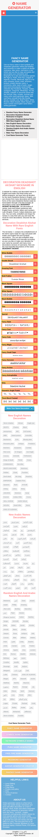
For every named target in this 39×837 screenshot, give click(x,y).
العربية (24, 832)
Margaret (6, 670)
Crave (29, 460)
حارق (33, 580)
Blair (14, 637)
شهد (15, 658)
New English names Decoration (18, 123)
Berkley (17, 609)
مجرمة (25, 563)
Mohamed (16, 711)
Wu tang (18, 476)
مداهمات (6, 580)
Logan (5, 703)
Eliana (14, 691)
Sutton (21, 617)
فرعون (14, 534)
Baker (13, 625)
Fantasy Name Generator (19, 772)
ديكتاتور (17, 555)
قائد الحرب (27, 575)
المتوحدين (26, 547)
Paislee (32, 646)
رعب (22, 584)
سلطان (5, 551)
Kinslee (31, 625)
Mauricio (26, 683)
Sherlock (18, 493)
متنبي (5, 534)
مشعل (17, 575)
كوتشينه (6, 547)
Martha (16, 683)
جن (4, 567)
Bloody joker (27, 439)
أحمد (17, 543)
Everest (6, 497)
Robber (6, 472)
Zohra (14, 489)
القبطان (16, 580)
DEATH (6, 427)
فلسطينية (16, 551)
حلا (12, 538)
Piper (13, 613)
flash (15, 485)
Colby (22, 642)
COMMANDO (8, 464)
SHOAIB (16, 456)
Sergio (5, 621)
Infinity (5, 489)
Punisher (25, 472)
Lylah (13, 642)
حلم (26, 588)
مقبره (16, 526)
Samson (31, 691)
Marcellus (28, 609)
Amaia (23, 629)
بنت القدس (7, 555)
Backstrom (7, 439)
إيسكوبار (6, 530)
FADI (5, 642)
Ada (33, 633)
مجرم (30, 534)
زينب (5, 571)
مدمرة (17, 563)
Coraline (6, 662)
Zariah (22, 625)
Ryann (15, 687)
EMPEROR (7, 480)
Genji (27, 493)
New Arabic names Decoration (18, 126)
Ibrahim (30, 642)
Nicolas (25, 621)
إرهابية (24, 559)
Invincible (28, 435)
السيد (33, 588)
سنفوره (6, 687)
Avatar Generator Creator (19, 766)
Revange (6, 666)
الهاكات (15, 547)
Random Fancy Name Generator (19, 112)
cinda (5, 646)
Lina (13, 695)
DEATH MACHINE (9, 468)
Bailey (14, 707)
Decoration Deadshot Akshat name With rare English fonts (20, 120)
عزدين (5, 707)
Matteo (32, 637)
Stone (28, 505)
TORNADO (27, 456)
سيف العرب (7, 588)
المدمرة (6, 559)
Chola (15, 472)
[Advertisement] (19, 36)
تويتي (12, 567)
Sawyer (6, 633)
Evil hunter (27, 431)
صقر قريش (15, 522)
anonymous (7, 431)
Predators (31, 443)
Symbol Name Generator (19, 735)
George (24, 687)
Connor (6, 637)
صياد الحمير (28, 543)
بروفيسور (31, 571)
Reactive (29, 476)
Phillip (14, 605)
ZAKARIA (6, 493)
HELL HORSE (8, 501)
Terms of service (11, 793)
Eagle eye (30, 423)
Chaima (16, 427)
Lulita (5, 674)
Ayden (25, 662)
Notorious (24, 468)
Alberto (5, 711)
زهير (31, 707)
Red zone (6, 452)
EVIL (17, 439)
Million (12, 699)
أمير (16, 600)
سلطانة (20, 571)
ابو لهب (24, 526)
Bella (5, 625)
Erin (4, 654)
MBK (5, 435)
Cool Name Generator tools (17, 135)
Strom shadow (8, 423)
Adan (5, 691)
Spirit (22, 691)
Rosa (15, 633)
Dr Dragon (18, 452)
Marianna (6, 600)
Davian (21, 613)
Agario (15, 650)
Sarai (23, 600)
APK (14, 678)
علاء (22, 534)
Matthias (6, 683)
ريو (22, 530)
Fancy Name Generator (19, 728)
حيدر (4, 613)
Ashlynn (24, 633)
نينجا (25, 580)
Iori (4, 699)
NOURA (6, 505)
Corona (6, 456)
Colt (27, 670)
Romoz (13, 654)
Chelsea (14, 674)
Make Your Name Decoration (17, 133)
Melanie (32, 654)
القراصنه (6, 526)
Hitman (20, 423)
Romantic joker (8, 443)
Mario (15, 629)
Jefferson (27, 711)
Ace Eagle (29, 452)
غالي (5, 538)
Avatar (23, 707)
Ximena (6, 650)
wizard (32, 600)
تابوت (5, 584)
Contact (8, 795)
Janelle (16, 662)
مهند (15, 530)
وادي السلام (23, 699)
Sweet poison (16, 435)
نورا (12, 571)
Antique (21, 443)
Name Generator (19, 6)
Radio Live (9, 785)
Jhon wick (6, 609)
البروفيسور (31, 530)
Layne (23, 658)
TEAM (20, 460)
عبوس (18, 588)
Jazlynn (24, 666)
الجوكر (14, 584)
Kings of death (8, 460)
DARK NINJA (22, 501)
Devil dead (7, 476)
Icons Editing (10, 783)
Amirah (5, 629)
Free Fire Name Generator (19, 753)
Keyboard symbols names (19, 741)
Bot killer (20, 464)
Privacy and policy (12, 789)
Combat (28, 448)
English (15, 832)
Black (25, 427)
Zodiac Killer (17, 497)
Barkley (31, 617)
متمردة (27, 555)
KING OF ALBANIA (10, 509)
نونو (28, 567)
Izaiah (5, 605)
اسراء (15, 559)
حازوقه (20, 567)
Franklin (21, 715)
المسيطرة (6, 563)
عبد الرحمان (7, 543)
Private (14, 703)
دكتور (5, 695)
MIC (17, 431)
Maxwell (23, 678)
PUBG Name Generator (19, 747)
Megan (5, 678)
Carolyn (14, 646)
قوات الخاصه (27, 522)
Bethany (6, 658)
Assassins (17, 448)
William (23, 637)
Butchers (6, 448)
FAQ (7, 791)
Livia (23, 646)
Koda (33, 703)
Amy (23, 650)
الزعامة (32, 538)
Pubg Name (9, 787)
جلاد (33, 687)
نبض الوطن (7, 575)
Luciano (32, 650)
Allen (29, 695)
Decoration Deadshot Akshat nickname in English (17, 116)
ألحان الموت (22, 538)
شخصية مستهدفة (9, 617)
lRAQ (23, 489)
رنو (33, 563)
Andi (15, 666)
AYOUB (24, 485)
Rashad (24, 703)
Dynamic (6, 485)
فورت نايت (17, 670)
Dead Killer (17, 505)
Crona (28, 497)
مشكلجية (27, 551)
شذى (5, 522)
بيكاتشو (30, 584)
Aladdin (22, 654)
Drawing (24, 605)
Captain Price (20, 480)
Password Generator (19, 760)
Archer (33, 678)
